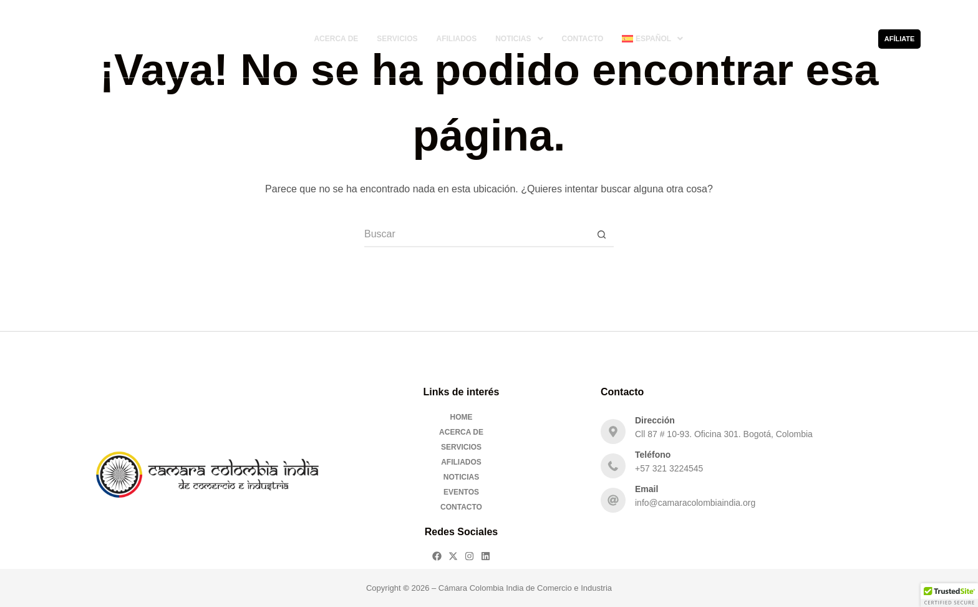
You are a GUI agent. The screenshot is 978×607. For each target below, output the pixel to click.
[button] (519, 39)
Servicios (397, 38)
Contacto (583, 38)
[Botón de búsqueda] (601, 234)
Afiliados (456, 38)
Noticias (519, 38)
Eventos (461, 492)
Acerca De (336, 38)
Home (461, 417)
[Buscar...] (476, 234)
